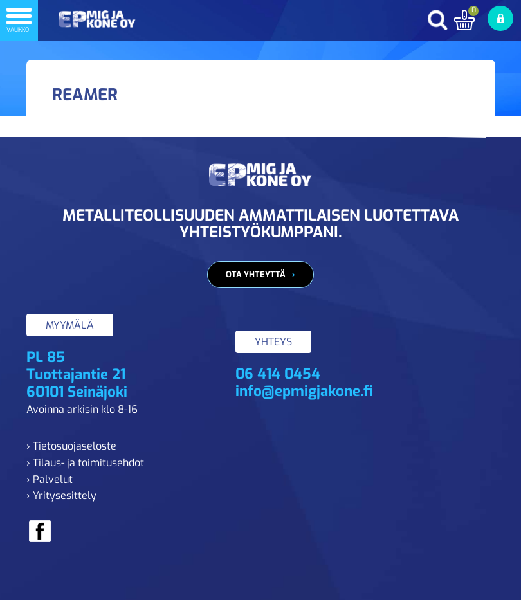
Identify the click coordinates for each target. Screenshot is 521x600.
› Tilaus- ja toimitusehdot (85, 462)
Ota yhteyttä (256, 274)
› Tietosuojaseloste (71, 446)
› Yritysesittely (61, 495)
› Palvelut (49, 479)
